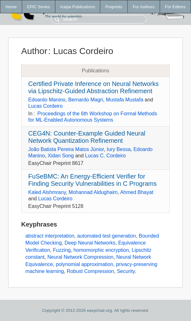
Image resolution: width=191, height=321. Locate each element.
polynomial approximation (84, 264)
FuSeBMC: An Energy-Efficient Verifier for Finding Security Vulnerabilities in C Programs (92, 180)
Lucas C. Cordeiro (105, 155)
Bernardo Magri (85, 99)
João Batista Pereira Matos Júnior (66, 149)
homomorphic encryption (101, 250)
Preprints (113, 6)
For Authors (144, 6)
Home (11, 6)
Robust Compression (90, 271)
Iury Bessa (119, 149)
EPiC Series (38, 6)
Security (126, 271)
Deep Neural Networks (90, 242)
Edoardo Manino (46, 99)
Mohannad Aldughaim (93, 192)
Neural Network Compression (80, 257)
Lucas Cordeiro (45, 106)
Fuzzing (62, 250)
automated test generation (106, 236)
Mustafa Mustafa (124, 99)
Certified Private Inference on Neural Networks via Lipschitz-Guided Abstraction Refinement (93, 87)
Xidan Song (61, 155)
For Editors (175, 6)
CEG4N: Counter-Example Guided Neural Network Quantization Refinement (86, 137)
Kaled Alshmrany (47, 192)
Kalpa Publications (77, 6)
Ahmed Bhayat (136, 192)
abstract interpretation (49, 236)
